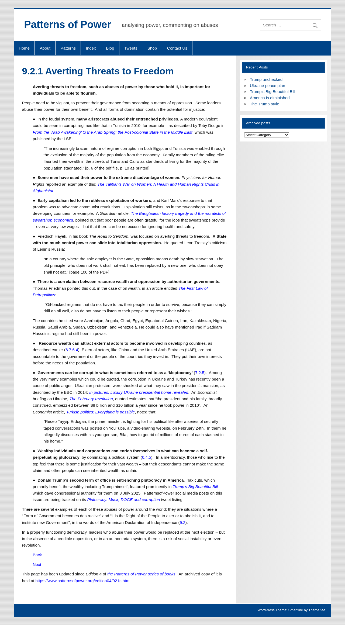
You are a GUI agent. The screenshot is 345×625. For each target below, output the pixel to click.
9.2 (182, 522)
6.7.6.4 (71, 349)
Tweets (130, 48)
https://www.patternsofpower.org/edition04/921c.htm (82, 580)
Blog (110, 48)
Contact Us (177, 48)
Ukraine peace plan (267, 85)
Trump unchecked (266, 79)
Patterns (68, 48)
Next (37, 564)
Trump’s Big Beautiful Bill (272, 91)
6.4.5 (146, 457)
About (45, 48)
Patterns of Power (67, 24)
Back (37, 555)
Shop (152, 48)
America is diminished (270, 97)
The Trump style (264, 104)
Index (91, 48)
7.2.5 (199, 372)
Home (24, 48)
